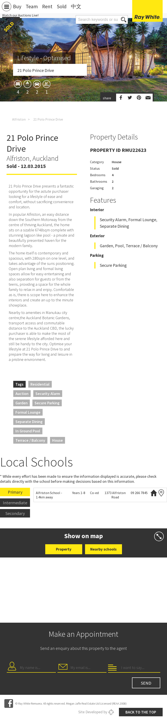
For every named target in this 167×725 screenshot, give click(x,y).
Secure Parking (47, 402)
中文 (76, 6)
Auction (21, 393)
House (57, 440)
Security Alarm (47, 393)
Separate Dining (29, 421)
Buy (17, 6)
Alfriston (19, 119)
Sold (62, 6)
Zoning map (161, 492)
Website (153, 492)
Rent (47, 6)
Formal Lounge (27, 412)
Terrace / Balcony (30, 440)
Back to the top (140, 712)
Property (63, 549)
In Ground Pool (27, 430)
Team (32, 6)
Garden (21, 402)
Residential (40, 384)
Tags (19, 384)
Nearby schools (103, 549)
